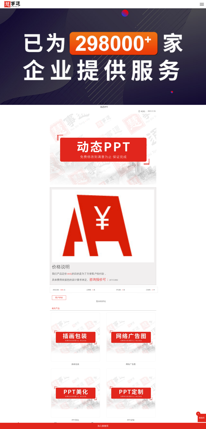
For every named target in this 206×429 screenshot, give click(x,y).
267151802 (113, 280)
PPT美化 (75, 420)
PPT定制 (130, 420)
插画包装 (75, 364)
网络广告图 (131, 364)
